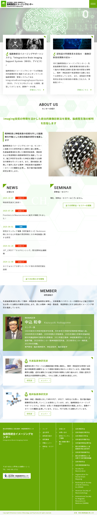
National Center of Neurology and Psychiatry (25, 513)
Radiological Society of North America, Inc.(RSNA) (83, 484)
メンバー (44, 380)
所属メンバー (47, 443)
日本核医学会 (80, 461)
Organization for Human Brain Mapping (81, 476)
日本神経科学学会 (81, 436)
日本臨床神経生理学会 (83, 443)
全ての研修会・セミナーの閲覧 (78, 205)
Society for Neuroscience (80, 469)
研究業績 (46, 439)
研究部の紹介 (47, 436)
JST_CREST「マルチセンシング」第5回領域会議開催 (24, 252)
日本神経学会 (80, 429)
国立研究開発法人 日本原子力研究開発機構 (83, 457)
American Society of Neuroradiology (83, 491)
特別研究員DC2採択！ (12, 202)
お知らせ (62, 429)
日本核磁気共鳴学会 (82, 432)
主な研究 (46, 432)
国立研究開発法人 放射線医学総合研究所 (82, 447)
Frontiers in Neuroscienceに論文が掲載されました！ (24, 217)
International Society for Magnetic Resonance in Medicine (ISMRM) (83, 499)
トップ (45, 429)
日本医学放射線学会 (82, 452)
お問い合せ (63, 432)
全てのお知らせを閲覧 (35, 279)
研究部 (29, 380)
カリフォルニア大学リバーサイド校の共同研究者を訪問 (24, 268)
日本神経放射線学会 (82, 465)
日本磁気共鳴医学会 (82, 439)
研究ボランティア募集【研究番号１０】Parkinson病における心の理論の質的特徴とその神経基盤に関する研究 (24, 234)
